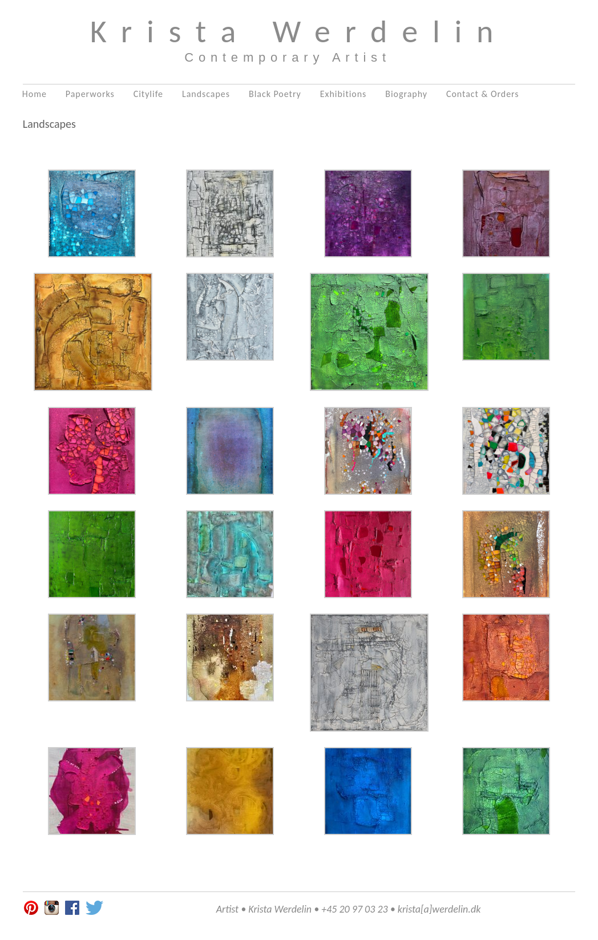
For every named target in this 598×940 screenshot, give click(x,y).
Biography (406, 93)
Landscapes (206, 93)
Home (34, 93)
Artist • (231, 909)
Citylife (148, 93)
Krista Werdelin (299, 31)
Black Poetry (275, 93)
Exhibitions (343, 93)
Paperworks (90, 93)
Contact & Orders (482, 93)
